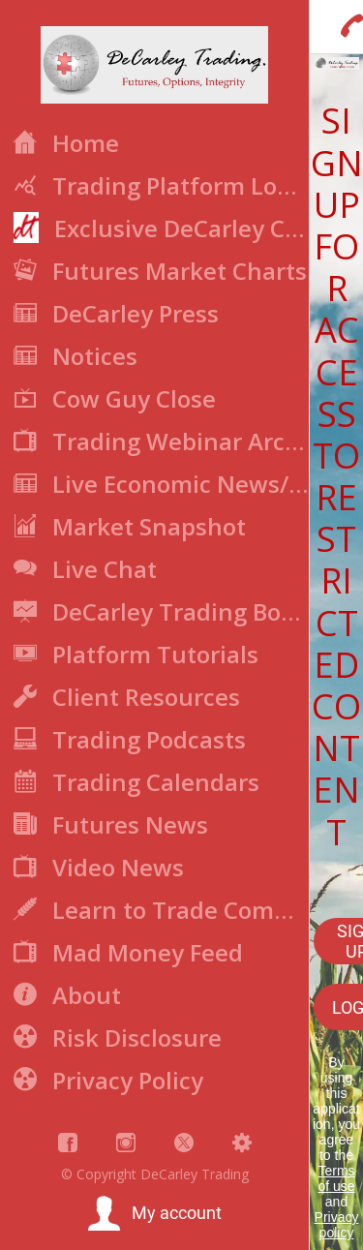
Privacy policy (337, 1224)
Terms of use (336, 1178)
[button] (154, 1214)
